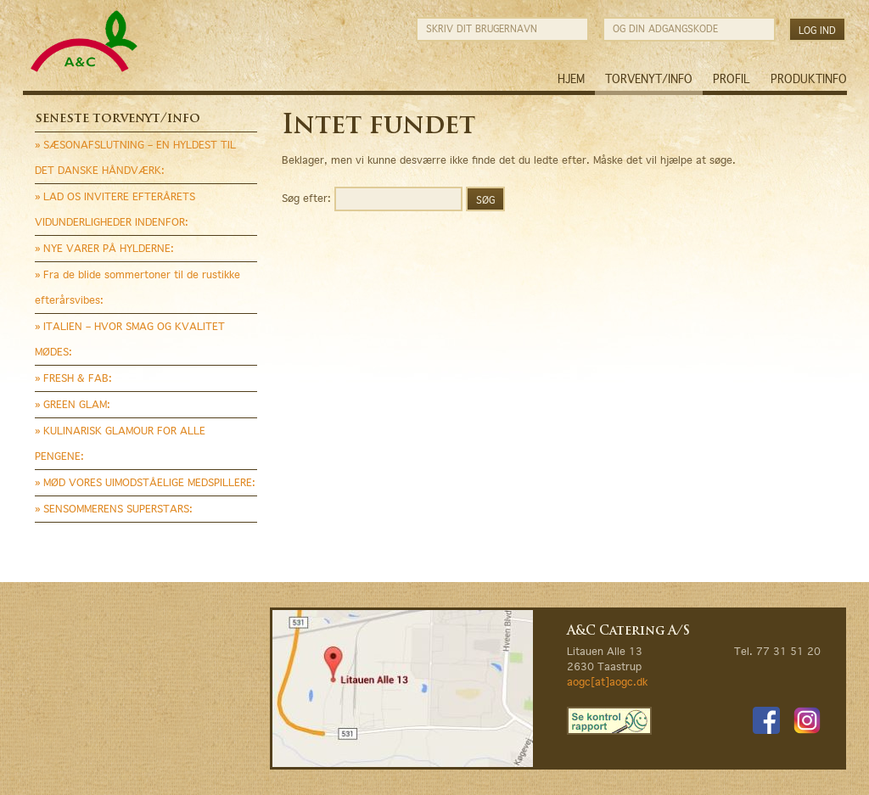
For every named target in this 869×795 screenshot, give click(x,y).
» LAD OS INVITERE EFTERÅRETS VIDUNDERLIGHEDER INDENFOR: (115, 209)
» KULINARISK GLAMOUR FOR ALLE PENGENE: (120, 443)
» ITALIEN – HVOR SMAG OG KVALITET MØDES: (130, 339)
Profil (731, 79)
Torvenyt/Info (648, 79)
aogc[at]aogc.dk (607, 681)
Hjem (571, 79)
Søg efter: (306, 197)
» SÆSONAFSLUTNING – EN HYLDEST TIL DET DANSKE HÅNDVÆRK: (135, 157)
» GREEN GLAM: (72, 404)
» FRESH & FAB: (73, 378)
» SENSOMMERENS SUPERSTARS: (114, 508)
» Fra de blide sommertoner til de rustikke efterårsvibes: (137, 287)
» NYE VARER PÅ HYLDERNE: (104, 248)
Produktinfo (809, 79)
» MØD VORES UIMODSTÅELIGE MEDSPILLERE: (145, 482)
